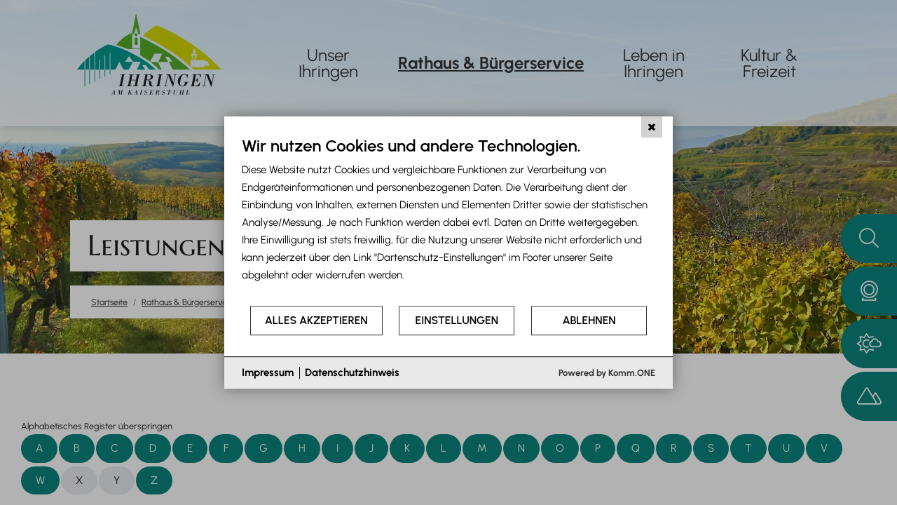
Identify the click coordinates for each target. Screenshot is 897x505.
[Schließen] (651, 126)
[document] (448, 219)
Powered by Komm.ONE (607, 373)
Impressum (268, 372)
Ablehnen (589, 320)
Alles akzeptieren (316, 320)
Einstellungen (457, 320)
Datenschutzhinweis (352, 372)
